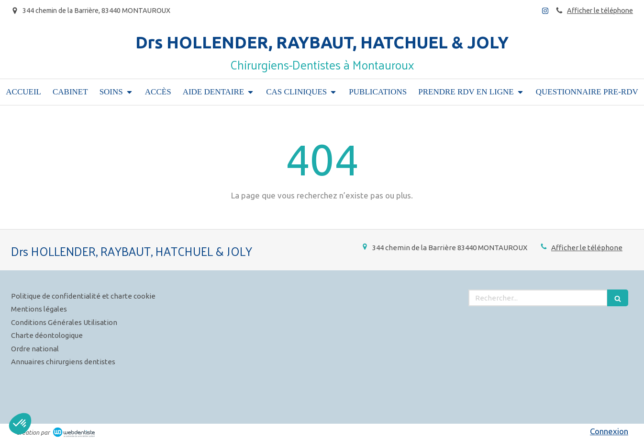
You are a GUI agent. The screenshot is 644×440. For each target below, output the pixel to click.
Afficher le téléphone (600, 10)
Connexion (609, 431)
